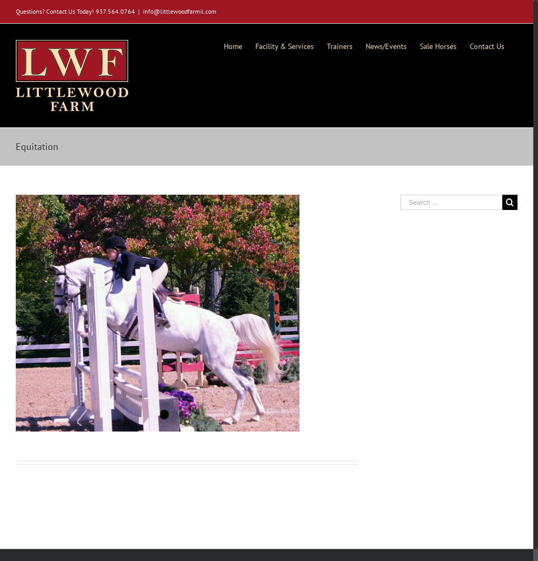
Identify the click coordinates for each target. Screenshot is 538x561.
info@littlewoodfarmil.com (179, 11)
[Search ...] (451, 202)
